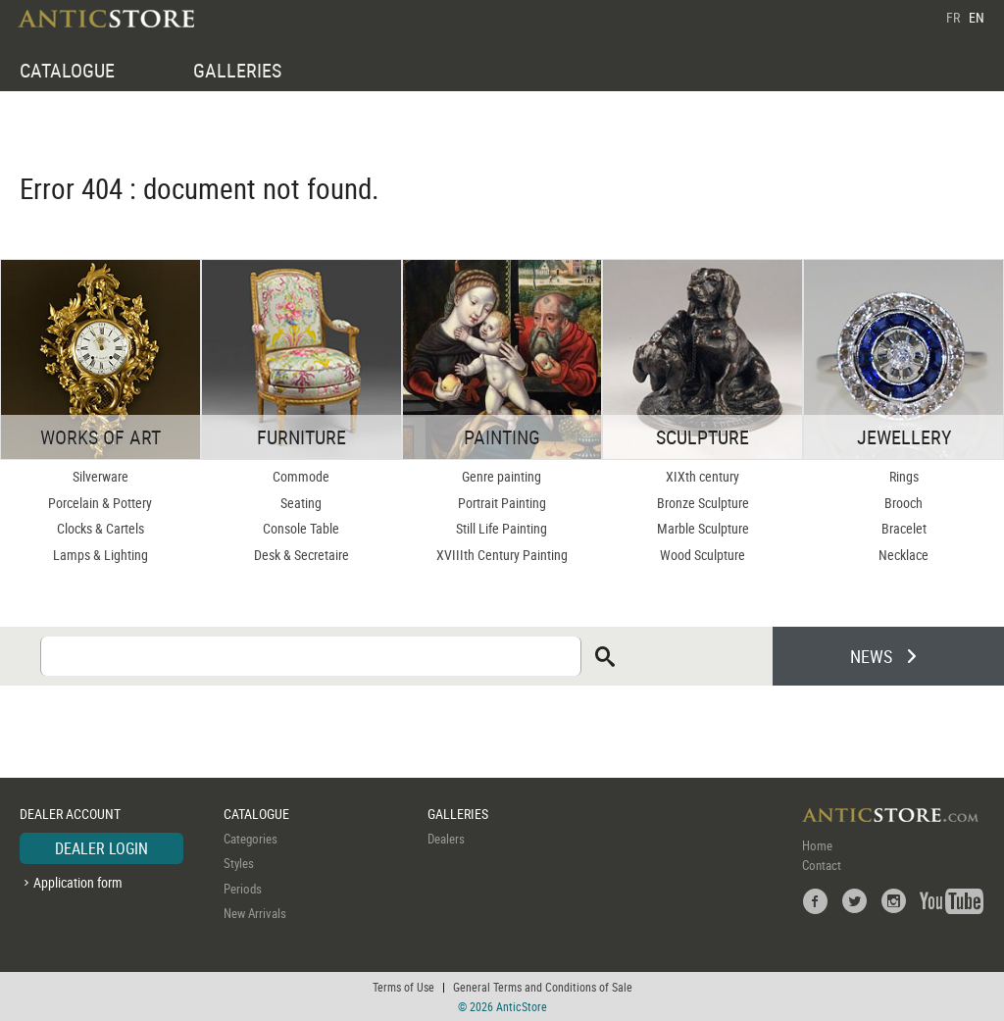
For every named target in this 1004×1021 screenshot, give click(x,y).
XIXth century (702, 476)
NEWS (871, 656)
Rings (904, 476)
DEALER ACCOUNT (70, 813)
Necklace (903, 554)
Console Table (301, 528)
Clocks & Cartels (100, 528)
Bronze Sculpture (703, 502)
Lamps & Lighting (100, 554)
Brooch (903, 502)
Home (817, 845)
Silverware (100, 476)
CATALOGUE (67, 70)
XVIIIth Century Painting (502, 554)
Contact (821, 865)
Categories (250, 838)
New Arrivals (255, 913)
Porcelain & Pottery (100, 502)
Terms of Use (403, 987)
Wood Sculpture (702, 554)
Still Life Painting (501, 528)
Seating (301, 502)
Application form (78, 882)
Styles (239, 863)
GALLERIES (237, 70)
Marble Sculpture (703, 528)
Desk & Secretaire (301, 554)
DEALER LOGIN (101, 848)
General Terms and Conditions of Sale (542, 987)
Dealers (446, 838)
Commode (301, 476)
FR (953, 17)
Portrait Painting (502, 502)
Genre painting (501, 476)
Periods (243, 888)
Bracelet (904, 528)
